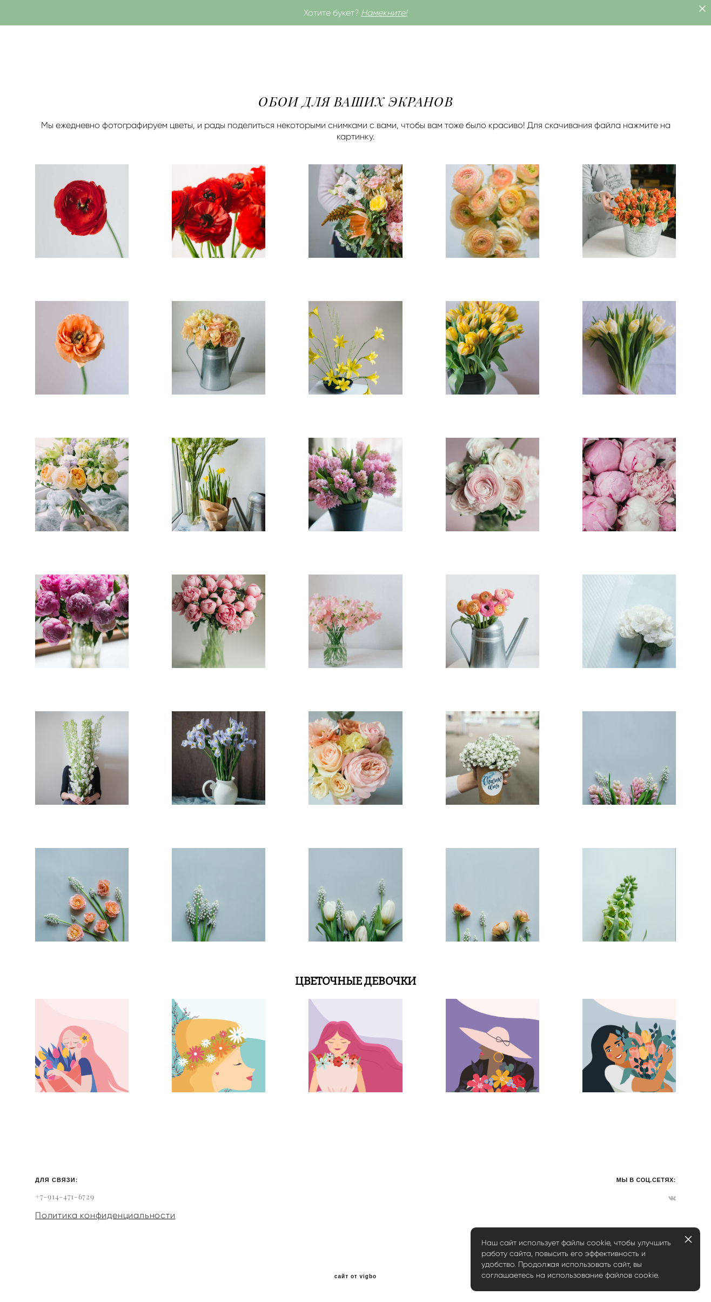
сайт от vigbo (355, 1276)
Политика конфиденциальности (105, 1215)
